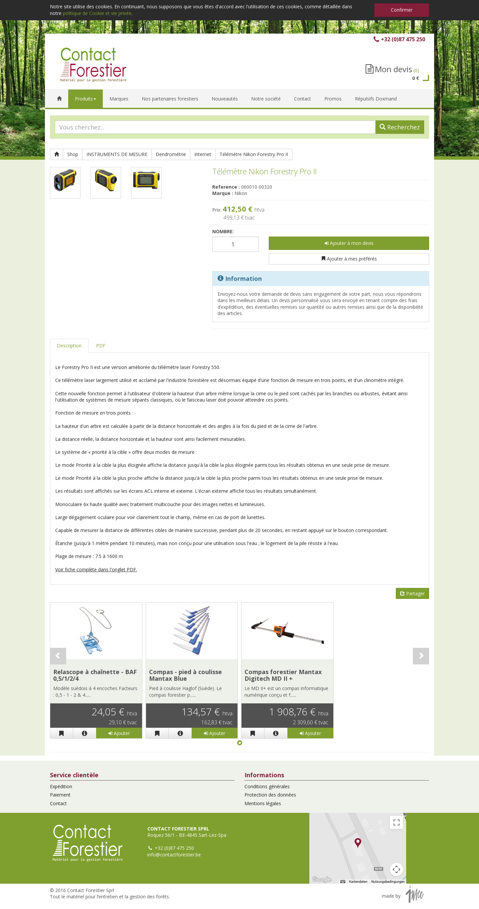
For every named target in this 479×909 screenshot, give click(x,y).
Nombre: (223, 231)
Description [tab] (69, 345)
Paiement (60, 795)
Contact (58, 803)
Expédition (61, 786)
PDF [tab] (100, 345)
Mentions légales (262, 803)
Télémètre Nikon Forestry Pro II (254, 154)
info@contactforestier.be (174, 854)
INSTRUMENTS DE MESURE (116, 154)
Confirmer (401, 10)
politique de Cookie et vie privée (97, 13)
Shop (72, 154)
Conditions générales (267, 786)
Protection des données (270, 795)
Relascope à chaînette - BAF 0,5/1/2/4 (95, 675)
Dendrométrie (171, 154)
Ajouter (119, 733)
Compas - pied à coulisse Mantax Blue (185, 675)
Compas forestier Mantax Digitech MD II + (283, 675)
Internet (202, 154)
